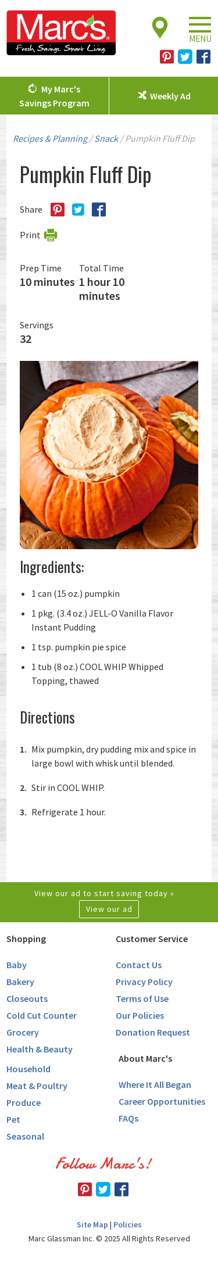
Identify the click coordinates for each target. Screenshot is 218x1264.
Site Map (92, 1224)
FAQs (128, 1118)
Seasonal (25, 1136)
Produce (23, 1102)
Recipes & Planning (50, 138)
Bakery (20, 981)
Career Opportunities (162, 1101)
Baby (16, 965)
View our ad (109, 909)
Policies (127, 1224)
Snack (106, 138)
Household (28, 1069)
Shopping (26, 938)
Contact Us (139, 965)
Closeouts (27, 998)
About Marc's (145, 1058)
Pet (13, 1119)
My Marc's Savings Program (54, 96)
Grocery (22, 1032)
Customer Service (152, 938)
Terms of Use (142, 998)
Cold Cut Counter (41, 1015)
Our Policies (140, 1015)
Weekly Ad (170, 96)
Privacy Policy (144, 981)
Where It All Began (155, 1084)
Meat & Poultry (36, 1085)
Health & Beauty (39, 1049)
